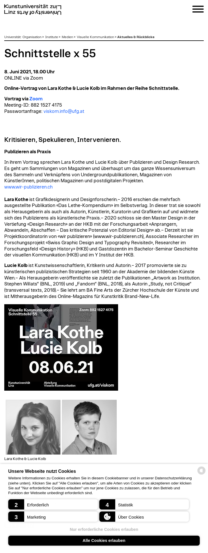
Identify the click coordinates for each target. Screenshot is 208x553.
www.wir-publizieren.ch (28, 187)
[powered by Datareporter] (201, 474)
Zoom (36, 99)
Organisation (32, 37)
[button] (53, 504)
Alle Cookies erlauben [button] (104, 540)
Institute (51, 37)
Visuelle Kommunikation (95, 37)
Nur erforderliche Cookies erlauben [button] (104, 529)
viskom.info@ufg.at (64, 111)
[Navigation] (198, 10)
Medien (67, 37)
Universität (12, 37)
